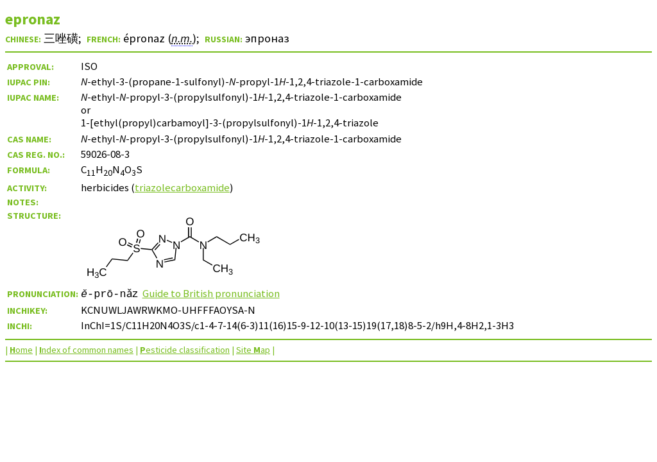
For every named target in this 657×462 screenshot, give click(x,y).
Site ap (253, 349)
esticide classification (185, 349)
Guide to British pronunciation (211, 293)
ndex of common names (86, 349)
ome (21, 349)
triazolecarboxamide (182, 187)
